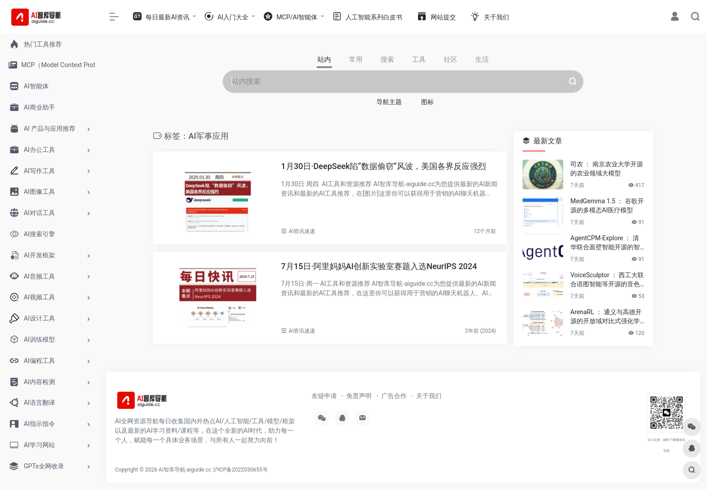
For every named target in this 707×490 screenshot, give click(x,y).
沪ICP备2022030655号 (240, 470)
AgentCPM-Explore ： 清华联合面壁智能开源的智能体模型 (605, 243)
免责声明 (359, 395)
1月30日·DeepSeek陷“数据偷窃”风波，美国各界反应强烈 (383, 166)
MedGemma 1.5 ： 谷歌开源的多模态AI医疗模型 (607, 205)
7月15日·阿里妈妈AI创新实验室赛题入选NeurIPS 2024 (379, 266)
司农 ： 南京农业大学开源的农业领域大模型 (606, 168)
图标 (427, 101)
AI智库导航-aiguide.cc (185, 470)
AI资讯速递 (302, 231)
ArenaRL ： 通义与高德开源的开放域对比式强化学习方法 (606, 316)
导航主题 (389, 101)
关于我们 (428, 395)
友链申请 (324, 395)
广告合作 (394, 395)
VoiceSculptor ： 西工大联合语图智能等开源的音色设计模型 (607, 280)
